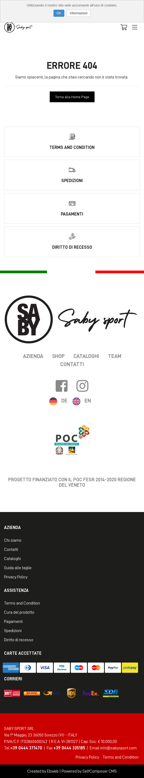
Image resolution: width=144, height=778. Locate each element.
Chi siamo (12, 540)
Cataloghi (86, 356)
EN (88, 400)
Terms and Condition (22, 603)
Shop (58, 356)
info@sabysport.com (118, 748)
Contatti (72, 364)
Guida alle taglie (18, 568)
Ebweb (53, 771)
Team (114, 356)
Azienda (33, 356)
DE (64, 400)
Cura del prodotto (19, 612)
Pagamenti (13, 621)
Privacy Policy (16, 577)
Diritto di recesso (18, 640)
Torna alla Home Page (72, 97)
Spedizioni (13, 631)
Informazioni (78, 13)
